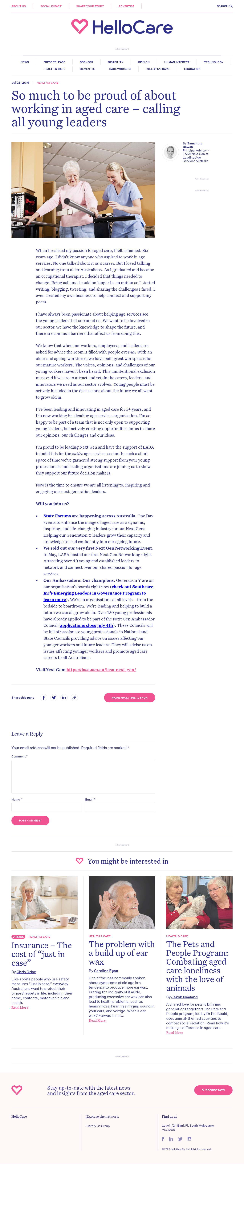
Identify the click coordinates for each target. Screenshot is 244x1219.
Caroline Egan (106, 970)
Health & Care (54, 69)
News (25, 62)
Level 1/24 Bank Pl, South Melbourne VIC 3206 (188, 1128)
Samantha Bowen (192, 145)
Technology (213, 62)
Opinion (144, 62)
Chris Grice (26, 972)
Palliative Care (157, 69)
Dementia (87, 69)
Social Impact (51, 6)
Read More (19, 1007)
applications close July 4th (86, 625)
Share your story (90, 6)
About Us (18, 6)
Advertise (126, 6)
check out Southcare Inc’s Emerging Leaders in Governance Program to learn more (98, 593)
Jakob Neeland (184, 997)
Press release (54, 62)
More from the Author (130, 697)
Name (16, 799)
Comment (19, 756)
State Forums (57, 516)
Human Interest (176, 62)
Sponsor (86, 62)
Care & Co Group (98, 1126)
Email (90, 799)
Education (192, 69)
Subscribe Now (213, 1090)
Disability (115, 62)
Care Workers (120, 69)
